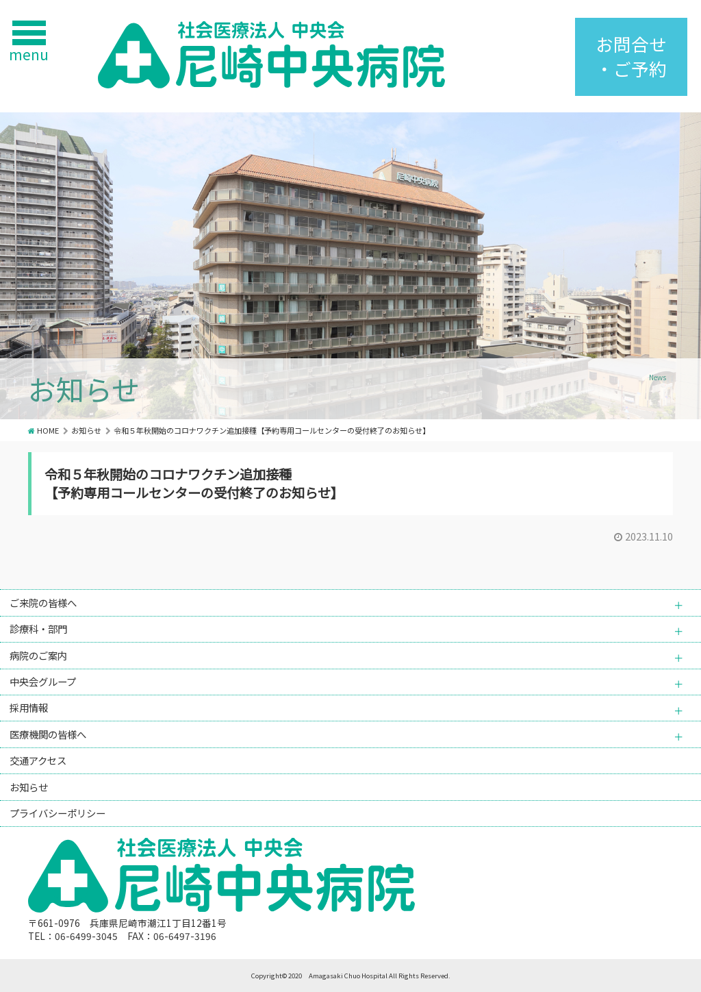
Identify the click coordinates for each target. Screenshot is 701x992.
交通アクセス (38, 760)
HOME (48, 430)
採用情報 (29, 707)
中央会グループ (43, 681)
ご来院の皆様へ (43, 602)
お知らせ (86, 430)
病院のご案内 (38, 655)
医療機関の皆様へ (48, 734)
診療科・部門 (38, 628)
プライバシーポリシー (57, 813)
